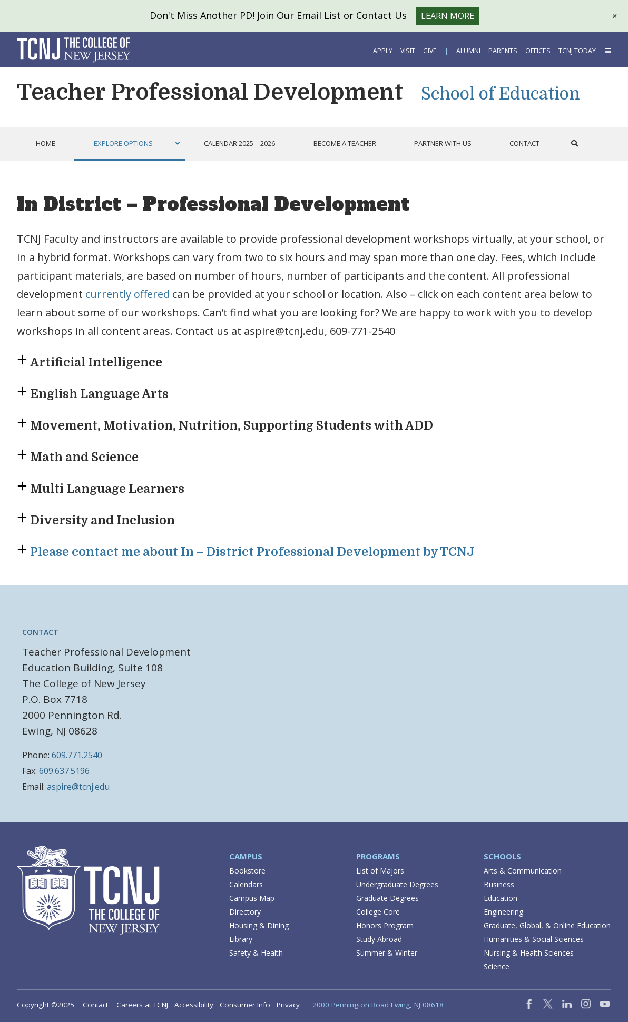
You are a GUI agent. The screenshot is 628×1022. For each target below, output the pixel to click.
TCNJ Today (577, 50)
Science (496, 966)
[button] (607, 50)
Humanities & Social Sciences (534, 939)
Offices (538, 50)
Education (500, 898)
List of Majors (380, 871)
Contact (95, 1004)
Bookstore (247, 871)
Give (430, 50)
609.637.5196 (64, 771)
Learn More (447, 16)
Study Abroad (379, 939)
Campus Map (251, 898)
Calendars (246, 884)
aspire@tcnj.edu (78, 786)
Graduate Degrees (387, 898)
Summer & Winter (386, 953)
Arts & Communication (523, 871)
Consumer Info (245, 1004)
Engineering (503, 912)
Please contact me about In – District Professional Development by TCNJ (252, 552)
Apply (382, 50)
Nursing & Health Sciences (529, 953)
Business (499, 884)
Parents (502, 50)
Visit (407, 50)
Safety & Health (256, 953)
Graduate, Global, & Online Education (547, 925)
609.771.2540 (77, 755)
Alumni (468, 50)
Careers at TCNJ (142, 1004)
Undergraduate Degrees (397, 884)
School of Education (500, 94)
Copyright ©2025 (45, 1004)
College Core (378, 912)
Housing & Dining (259, 925)
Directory (245, 912)
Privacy (288, 1004)
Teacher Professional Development (210, 92)
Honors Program (385, 925)
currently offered (127, 294)
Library (240, 939)
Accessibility (193, 1004)
